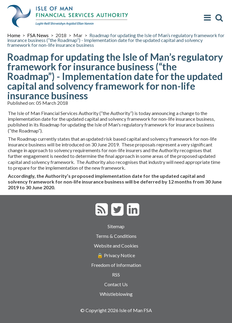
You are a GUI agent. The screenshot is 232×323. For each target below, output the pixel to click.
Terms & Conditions (116, 236)
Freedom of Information (116, 265)
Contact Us (116, 284)
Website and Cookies (116, 245)
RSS (116, 274)
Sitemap (116, 226)
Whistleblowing (116, 294)
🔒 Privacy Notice (116, 255)
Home (13, 35)
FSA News (38, 35)
